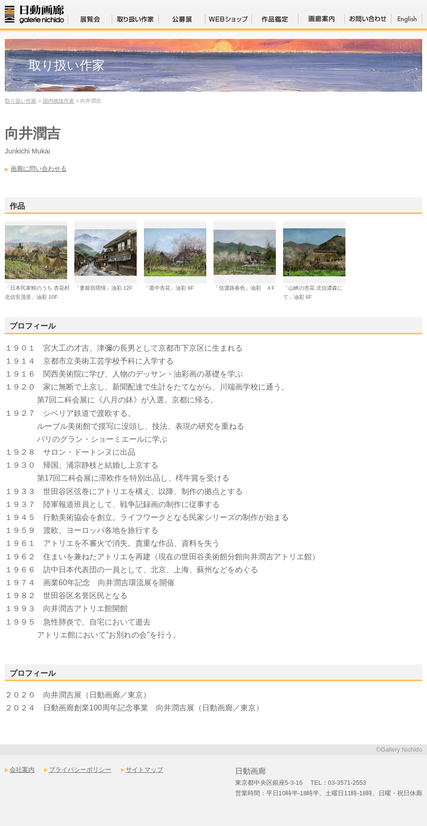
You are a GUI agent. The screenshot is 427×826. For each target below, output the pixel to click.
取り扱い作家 (20, 101)
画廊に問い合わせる (39, 168)
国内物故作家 (58, 101)
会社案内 (22, 769)
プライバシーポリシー (80, 769)
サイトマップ (144, 769)
